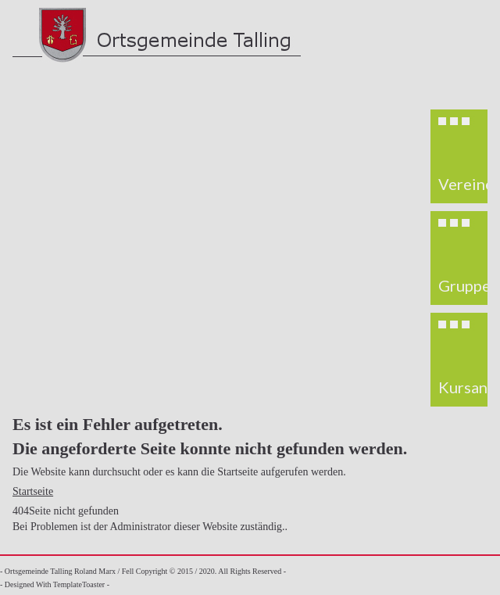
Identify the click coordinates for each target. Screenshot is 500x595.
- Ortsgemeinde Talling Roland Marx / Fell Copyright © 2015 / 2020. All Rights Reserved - (143, 571)
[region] (459, 258)
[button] (459, 156)
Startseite (32, 491)
